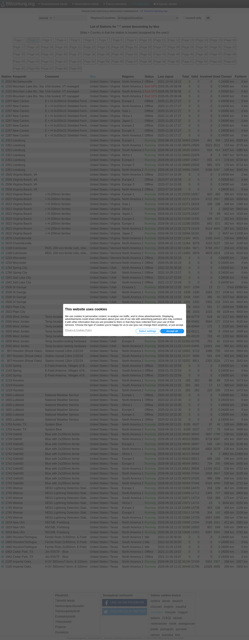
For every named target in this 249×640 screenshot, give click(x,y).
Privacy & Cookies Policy (78, 330)
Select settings (147, 331)
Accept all (172, 331)
